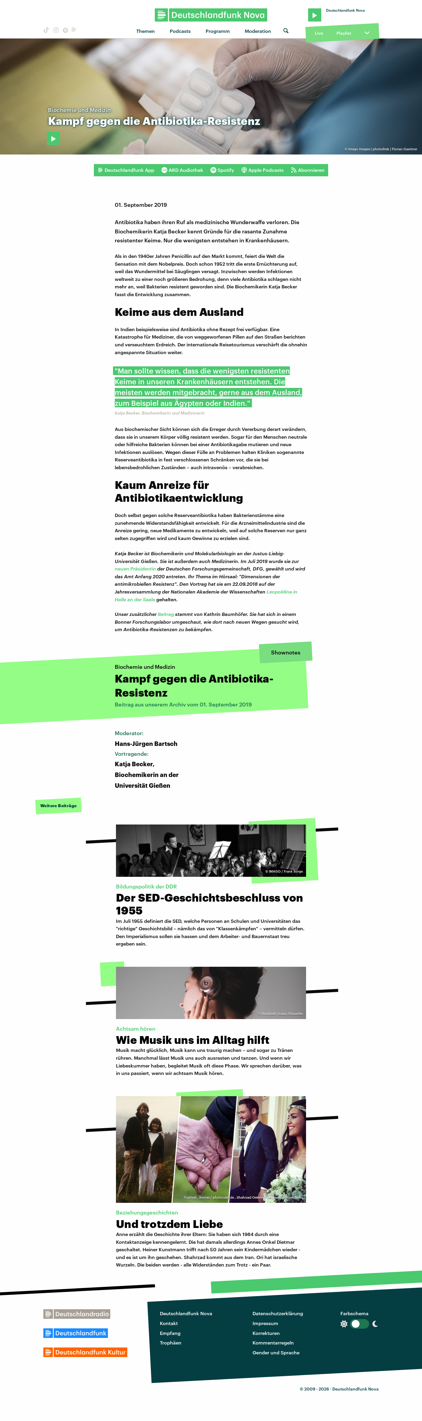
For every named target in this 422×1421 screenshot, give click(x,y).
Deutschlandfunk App (125, 170)
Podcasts (180, 31)
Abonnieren (308, 170)
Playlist (344, 33)
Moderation (258, 31)
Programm (218, 31)
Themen (145, 31)
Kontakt (169, 1323)
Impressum (265, 1323)
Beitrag (166, 614)
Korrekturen (266, 1333)
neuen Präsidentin (135, 568)
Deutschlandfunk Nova (186, 1313)
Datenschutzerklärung (278, 1313)
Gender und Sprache (276, 1352)
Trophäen (170, 1342)
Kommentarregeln (273, 1342)
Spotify (222, 170)
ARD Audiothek (182, 170)
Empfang (170, 1333)
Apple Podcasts (262, 170)
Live (319, 33)
